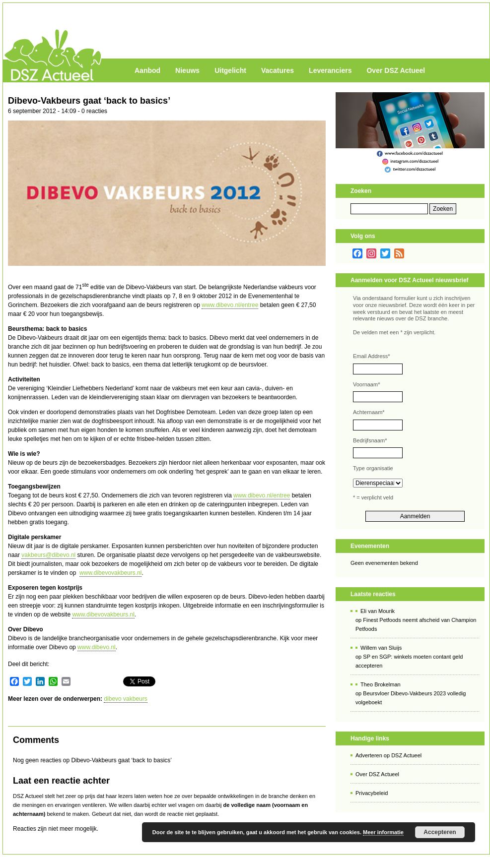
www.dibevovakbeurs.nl (110, 572)
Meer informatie (383, 832)
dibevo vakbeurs (125, 698)
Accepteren (439, 832)
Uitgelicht (230, 70)
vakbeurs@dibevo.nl (48, 554)
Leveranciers (330, 70)
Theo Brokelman (380, 684)
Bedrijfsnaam (370, 440)
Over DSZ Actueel (395, 70)
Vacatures (277, 70)
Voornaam (366, 384)
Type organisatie (373, 468)
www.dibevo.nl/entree (230, 305)
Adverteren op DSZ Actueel (388, 755)
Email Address (371, 356)
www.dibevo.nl (96, 647)
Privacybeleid (371, 793)
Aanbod (147, 70)
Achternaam (369, 412)
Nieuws (187, 70)
